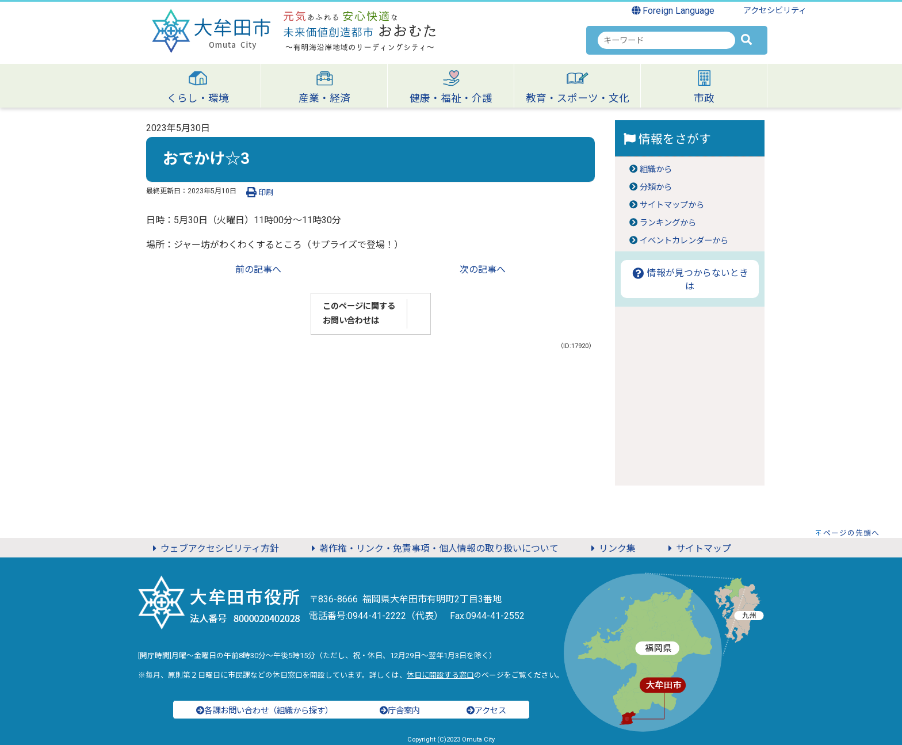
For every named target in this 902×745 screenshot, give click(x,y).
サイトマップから (672, 205)
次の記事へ (483, 269)
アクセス (486, 711)
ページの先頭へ (851, 533)
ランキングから (668, 223)
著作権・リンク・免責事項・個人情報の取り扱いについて (433, 548)
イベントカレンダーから (684, 241)
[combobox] (666, 40)
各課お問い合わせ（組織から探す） (264, 711)
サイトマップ (697, 548)
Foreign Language (673, 10)
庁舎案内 (400, 711)
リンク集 (611, 548)
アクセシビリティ (775, 11)
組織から (656, 169)
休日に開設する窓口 (440, 675)
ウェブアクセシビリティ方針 (214, 548)
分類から (656, 187)
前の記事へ (258, 269)
